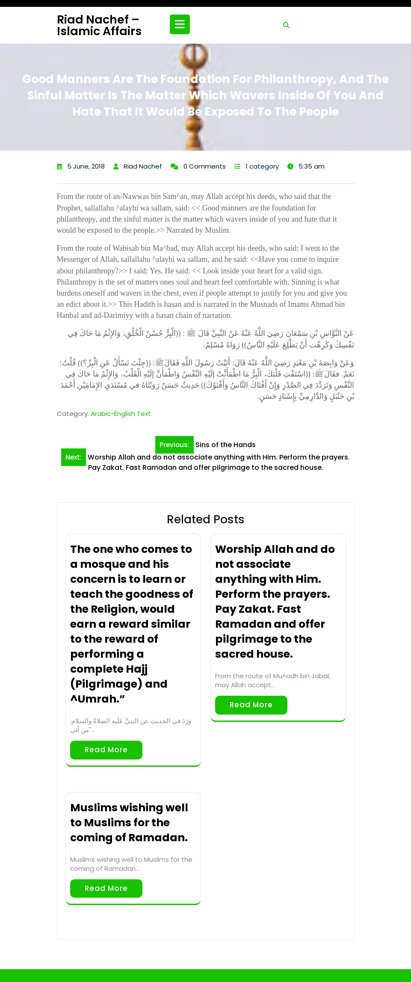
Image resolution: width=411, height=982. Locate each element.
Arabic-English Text (121, 413)
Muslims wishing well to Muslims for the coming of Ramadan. (129, 822)
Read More (106, 750)
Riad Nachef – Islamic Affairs (99, 25)
